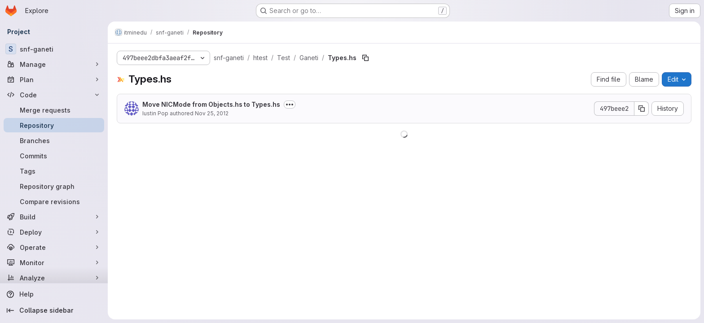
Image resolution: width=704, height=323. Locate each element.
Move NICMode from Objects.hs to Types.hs (211, 104)
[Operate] (54, 247)
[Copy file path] (365, 58)
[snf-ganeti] (54, 49)
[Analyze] (54, 278)
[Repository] (54, 125)
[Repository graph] (54, 186)
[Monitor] (54, 262)
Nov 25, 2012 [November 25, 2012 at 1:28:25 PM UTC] (212, 113)
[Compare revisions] (54, 201)
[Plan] (54, 79)
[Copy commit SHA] (641, 108)
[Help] (54, 294)
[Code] (54, 94)
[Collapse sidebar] (54, 310)
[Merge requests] (54, 110)
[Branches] (54, 140)
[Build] (54, 217)
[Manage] (54, 64)
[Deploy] (54, 232)
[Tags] (54, 171)
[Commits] (54, 155)
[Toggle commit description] (289, 104)
